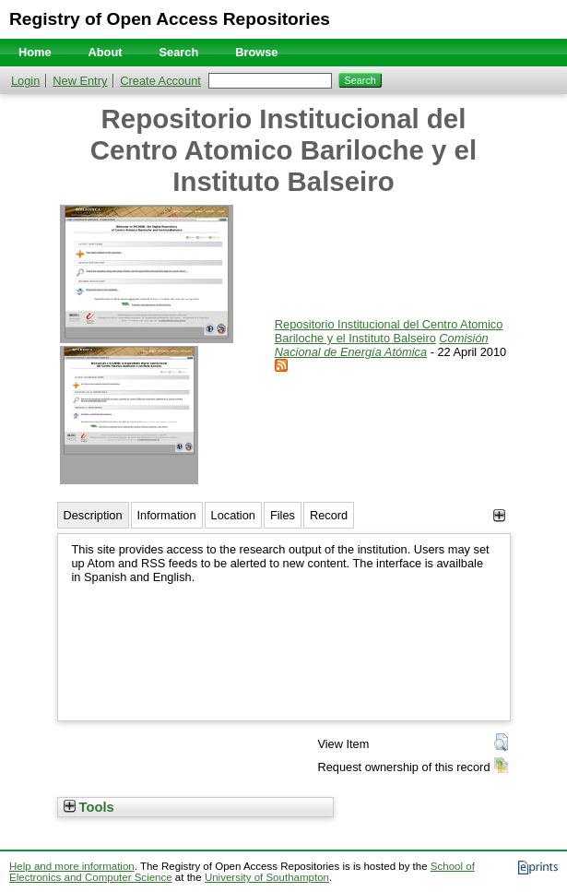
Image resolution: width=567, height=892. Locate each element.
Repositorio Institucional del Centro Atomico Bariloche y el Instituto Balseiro (389, 331)
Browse (256, 52)
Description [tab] (93, 515)
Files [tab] (282, 515)
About (106, 52)
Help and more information (72, 866)
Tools (89, 807)
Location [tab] (233, 515)
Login (25, 81)
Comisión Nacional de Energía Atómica (382, 345)
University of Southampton (267, 877)
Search (179, 52)
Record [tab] (329, 515)
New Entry (80, 81)
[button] (501, 742)
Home (35, 52)
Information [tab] (166, 515)
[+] (499, 515)
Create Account (160, 81)
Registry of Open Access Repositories (169, 19)
